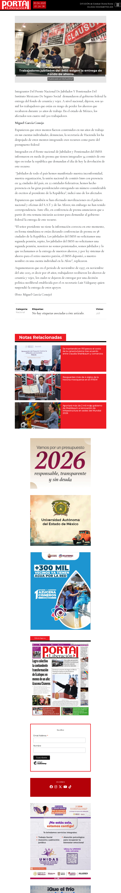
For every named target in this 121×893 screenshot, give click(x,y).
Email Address (40, 735)
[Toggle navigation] (118, 5)
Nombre (37, 746)
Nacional (20, 312)
